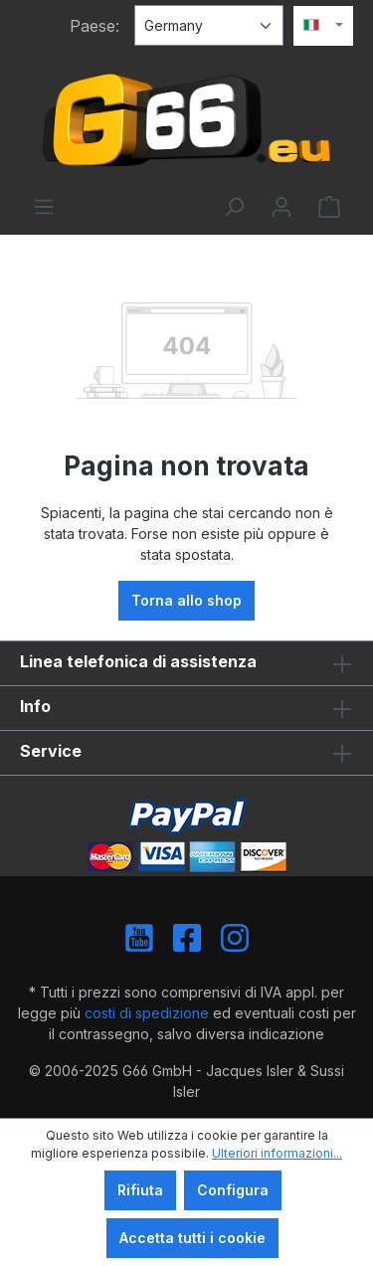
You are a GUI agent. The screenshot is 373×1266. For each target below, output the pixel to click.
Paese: (94, 26)
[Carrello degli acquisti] (329, 207)
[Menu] (44, 207)
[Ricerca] (234, 207)
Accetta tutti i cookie (192, 1237)
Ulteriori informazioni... (277, 1153)
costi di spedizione (147, 1012)
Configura (233, 1189)
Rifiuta (140, 1189)
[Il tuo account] (281, 207)
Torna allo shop (186, 600)
